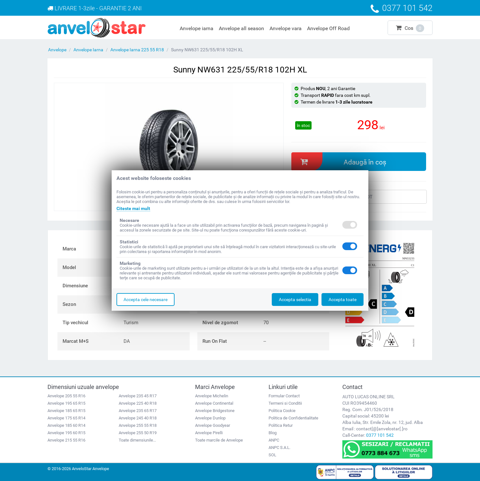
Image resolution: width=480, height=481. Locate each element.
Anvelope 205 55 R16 (66, 395)
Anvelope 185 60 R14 (66, 425)
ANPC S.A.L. (279, 447)
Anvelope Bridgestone (215, 410)
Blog (273, 432)
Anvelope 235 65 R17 (138, 410)
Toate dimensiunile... (137, 440)
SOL (272, 454)
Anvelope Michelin (211, 395)
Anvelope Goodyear (212, 425)
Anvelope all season (241, 28)
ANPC (274, 440)
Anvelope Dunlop (210, 418)
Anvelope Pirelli (209, 432)
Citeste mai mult (133, 208)
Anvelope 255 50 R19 (138, 432)
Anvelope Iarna (88, 49)
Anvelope (57, 49)
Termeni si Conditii (285, 403)
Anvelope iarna (196, 28)
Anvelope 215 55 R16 (66, 440)
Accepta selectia (295, 299)
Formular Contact (284, 395)
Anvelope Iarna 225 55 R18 (137, 49)
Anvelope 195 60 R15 (66, 432)
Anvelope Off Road (328, 28)
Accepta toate (342, 299)
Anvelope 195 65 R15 (66, 403)
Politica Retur (281, 425)
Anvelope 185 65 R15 (66, 410)
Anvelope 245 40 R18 (138, 418)
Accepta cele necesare (145, 299)
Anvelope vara (286, 28)
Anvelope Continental (214, 403)
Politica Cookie (282, 410)
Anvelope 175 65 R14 (66, 418)
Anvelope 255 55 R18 (138, 425)
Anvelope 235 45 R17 (138, 395)
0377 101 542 (380, 435)
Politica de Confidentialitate (293, 418)
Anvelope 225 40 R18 (138, 403)
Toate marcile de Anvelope (219, 440)
